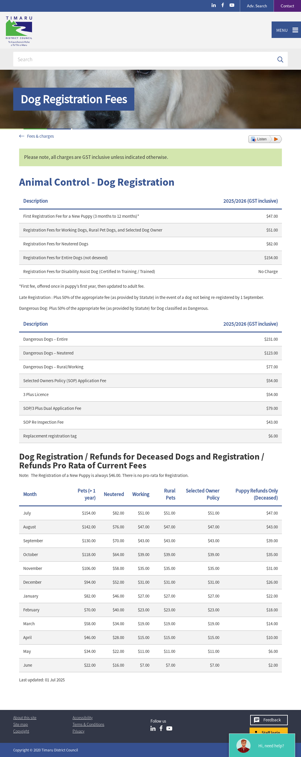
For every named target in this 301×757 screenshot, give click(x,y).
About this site (24, 717)
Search (257, 6)
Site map (20, 724)
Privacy (78, 731)
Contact (284, 6)
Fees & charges (40, 136)
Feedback (272, 720)
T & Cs (88, 724)
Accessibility (83, 717)
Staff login (271, 732)
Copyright (21, 731)
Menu (280, 30)
